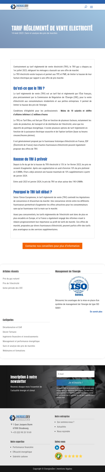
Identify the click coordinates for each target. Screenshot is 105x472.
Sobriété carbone (20, 456)
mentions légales (64, 468)
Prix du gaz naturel (11, 278)
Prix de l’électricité (11, 283)
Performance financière (23, 447)
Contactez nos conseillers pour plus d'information (52, 246)
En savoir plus (96, 311)
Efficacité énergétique (22, 452)
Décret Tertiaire (9, 332)
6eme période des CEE (13, 288)
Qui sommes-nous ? (65, 422)
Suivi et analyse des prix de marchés (41, 33)
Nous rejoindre (63, 431)
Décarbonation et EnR (12, 327)
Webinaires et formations (14, 350)
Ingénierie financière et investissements (20, 336)
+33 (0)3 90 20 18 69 (60, 2)
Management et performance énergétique (21, 341)
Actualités (61, 426)
